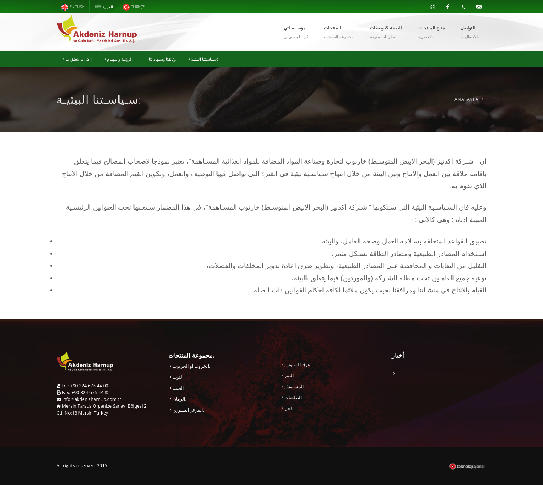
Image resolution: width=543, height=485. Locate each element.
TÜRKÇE (134, 7)
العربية (104, 7)
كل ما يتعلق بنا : (77, 59)
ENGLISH (73, 7)
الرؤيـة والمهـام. (118, 59)
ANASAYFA (466, 99)
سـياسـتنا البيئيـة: (203, 59)
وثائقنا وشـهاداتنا (161, 59)
